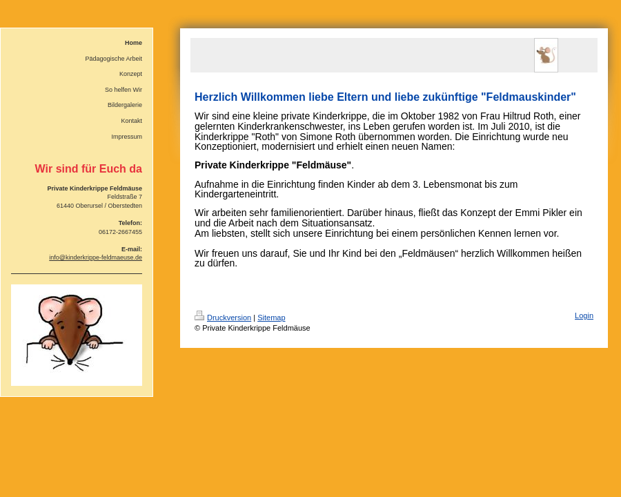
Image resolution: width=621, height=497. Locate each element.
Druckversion (223, 317)
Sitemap (271, 317)
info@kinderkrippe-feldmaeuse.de (95, 257)
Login (584, 315)
